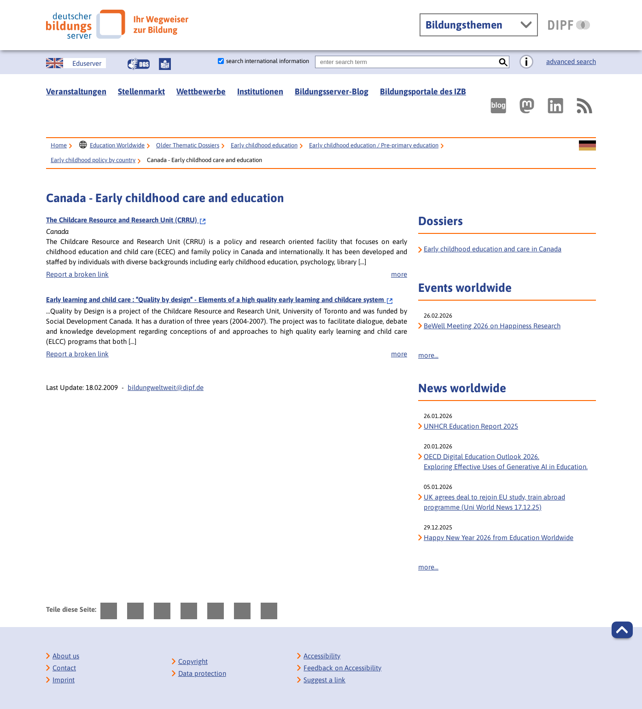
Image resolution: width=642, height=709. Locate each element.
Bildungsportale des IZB (423, 91)
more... (428, 355)
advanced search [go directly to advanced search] (571, 61)
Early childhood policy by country (93, 160)
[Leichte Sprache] (165, 64)
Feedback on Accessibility (342, 668)
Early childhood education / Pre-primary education (373, 145)
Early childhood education (264, 145)
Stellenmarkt (141, 91)
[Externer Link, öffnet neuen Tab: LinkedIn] (555, 105)
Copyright (193, 661)
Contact (64, 668)
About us (66, 656)
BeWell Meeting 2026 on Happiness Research (492, 326)
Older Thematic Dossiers (187, 145)
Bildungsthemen (464, 25)
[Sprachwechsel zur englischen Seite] (76, 63)
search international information (267, 61)
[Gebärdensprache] (139, 64)
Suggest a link (324, 680)
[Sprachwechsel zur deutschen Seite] (587, 145)
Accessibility (321, 656)
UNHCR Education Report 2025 (471, 426)
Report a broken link (77, 274)
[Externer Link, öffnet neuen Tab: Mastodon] (527, 105)
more (399, 274)
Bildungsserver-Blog (331, 91)
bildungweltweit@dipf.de (166, 387)
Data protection (202, 673)
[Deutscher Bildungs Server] (117, 24)
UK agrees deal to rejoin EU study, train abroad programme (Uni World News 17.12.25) (494, 502)
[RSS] (584, 105)
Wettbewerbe (201, 91)
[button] (622, 630)
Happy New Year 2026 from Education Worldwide (498, 537)
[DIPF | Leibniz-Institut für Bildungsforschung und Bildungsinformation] (569, 24)
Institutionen (260, 91)
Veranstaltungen (76, 91)
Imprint (64, 680)
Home (59, 145)
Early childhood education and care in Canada (492, 249)
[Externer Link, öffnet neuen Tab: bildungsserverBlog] (498, 105)
